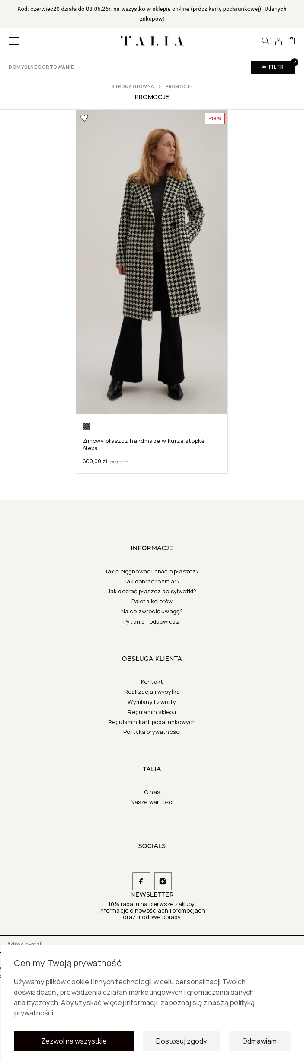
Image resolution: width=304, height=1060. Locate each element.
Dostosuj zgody (181, 1044)
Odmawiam (259, 1044)
